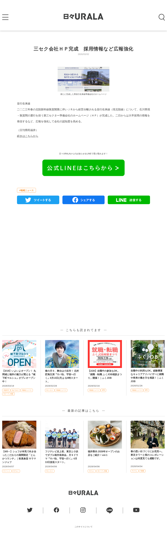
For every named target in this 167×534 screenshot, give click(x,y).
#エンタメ (49, 390)
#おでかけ (15, 390)
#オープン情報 (8, 394)
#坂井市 (6, 390)
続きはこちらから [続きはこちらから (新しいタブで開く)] (27, 136)
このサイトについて (83, 527)
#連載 (142, 471)
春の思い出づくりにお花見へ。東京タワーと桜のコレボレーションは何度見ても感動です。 (147, 455)
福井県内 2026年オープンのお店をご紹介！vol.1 (104, 453)
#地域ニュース (26, 190)
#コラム (134, 471)
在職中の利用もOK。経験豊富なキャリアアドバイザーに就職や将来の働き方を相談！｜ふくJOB (147, 376)
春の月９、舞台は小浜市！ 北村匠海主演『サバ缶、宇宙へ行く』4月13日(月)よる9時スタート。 (62, 376)
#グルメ (16, 471)
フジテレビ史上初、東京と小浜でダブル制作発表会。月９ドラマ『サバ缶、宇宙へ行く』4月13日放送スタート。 (61, 456)
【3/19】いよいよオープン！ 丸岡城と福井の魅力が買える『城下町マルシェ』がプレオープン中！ (19, 376)
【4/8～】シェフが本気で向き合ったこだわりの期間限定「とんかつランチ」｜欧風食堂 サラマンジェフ (19, 456)
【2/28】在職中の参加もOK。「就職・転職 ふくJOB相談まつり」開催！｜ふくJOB (105, 374)
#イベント (7, 471)
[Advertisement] (83, 240)
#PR (103, 390)
